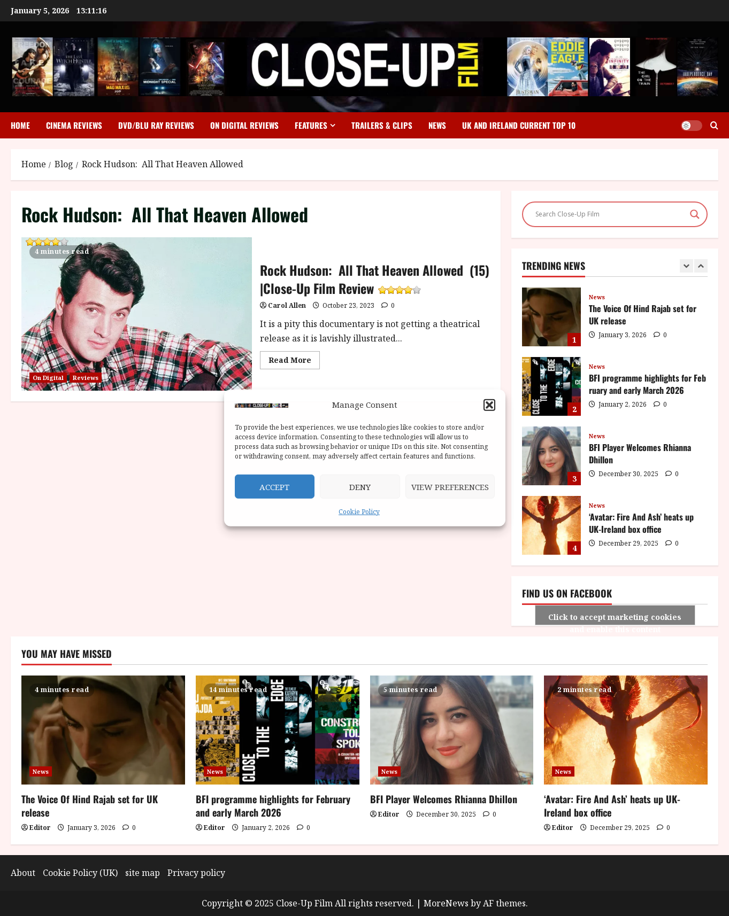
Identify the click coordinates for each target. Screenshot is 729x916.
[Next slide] (701, 266)
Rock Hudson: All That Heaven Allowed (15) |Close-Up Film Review (46, 243)
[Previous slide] (686, 266)
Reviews (85, 378)
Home (20, 125)
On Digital (48, 378)
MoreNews (446, 903)
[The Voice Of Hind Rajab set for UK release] (103, 730)
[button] (489, 404)
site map (142, 873)
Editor (40, 827)
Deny (360, 487)
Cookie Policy (359, 511)
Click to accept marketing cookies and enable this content (614, 618)
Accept (274, 487)
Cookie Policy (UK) (80, 873)
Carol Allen (287, 305)
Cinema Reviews (74, 125)
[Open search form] (714, 125)
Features (311, 125)
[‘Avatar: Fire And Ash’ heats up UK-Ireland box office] (626, 730)
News (437, 125)
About (23, 873)
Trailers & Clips (381, 125)
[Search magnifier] (694, 214)
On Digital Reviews (244, 125)
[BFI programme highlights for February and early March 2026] (277, 730)
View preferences (450, 487)
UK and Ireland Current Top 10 (518, 125)
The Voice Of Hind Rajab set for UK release (551, 317)
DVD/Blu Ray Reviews (156, 125)
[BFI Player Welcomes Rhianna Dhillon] (452, 730)
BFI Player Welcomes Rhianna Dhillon (551, 455)
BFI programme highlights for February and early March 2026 (551, 386)
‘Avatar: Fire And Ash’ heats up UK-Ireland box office (551, 525)
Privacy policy (196, 873)
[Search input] (610, 214)
